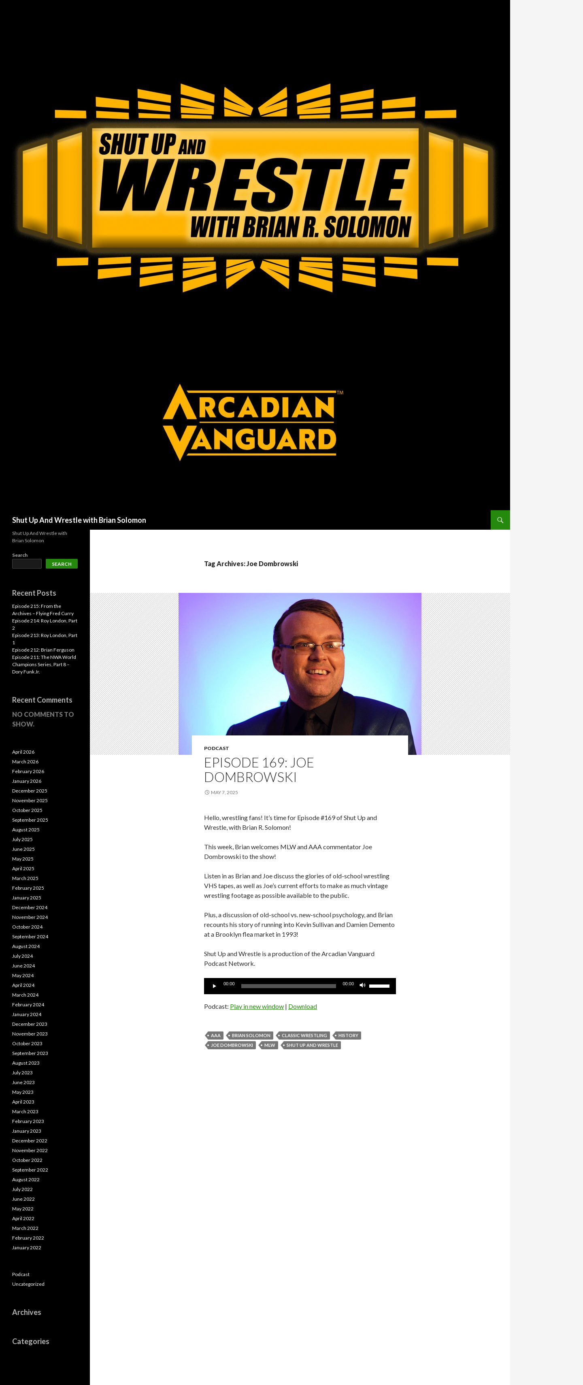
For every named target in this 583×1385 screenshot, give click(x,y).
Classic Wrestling (304, 1035)
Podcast (216, 748)
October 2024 (27, 927)
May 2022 (23, 1209)
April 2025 (23, 868)
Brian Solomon (251, 1035)
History (348, 1035)
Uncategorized (28, 1284)
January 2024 (26, 1014)
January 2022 (26, 1247)
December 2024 (29, 907)
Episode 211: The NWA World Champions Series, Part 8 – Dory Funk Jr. (44, 664)
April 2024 (23, 985)
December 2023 (29, 1024)
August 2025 (26, 830)
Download (302, 1006)
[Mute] (363, 986)
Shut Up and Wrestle (312, 1045)
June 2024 (23, 966)
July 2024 (22, 956)
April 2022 (23, 1218)
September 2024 (30, 936)
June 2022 (23, 1199)
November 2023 (30, 1034)
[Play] (215, 986)
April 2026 (23, 752)
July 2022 (22, 1189)
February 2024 (28, 1004)
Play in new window (257, 1006)
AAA (216, 1035)
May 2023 (23, 1092)
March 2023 (25, 1111)
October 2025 (27, 810)
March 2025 (25, 878)
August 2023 (26, 1063)
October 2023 (27, 1043)
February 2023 (28, 1121)
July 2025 (22, 839)
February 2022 (28, 1238)
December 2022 (29, 1141)
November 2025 (30, 800)
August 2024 (26, 946)
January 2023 (26, 1131)
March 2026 (25, 762)
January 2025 (26, 898)
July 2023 (22, 1073)
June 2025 (23, 849)
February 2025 (28, 888)
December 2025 (29, 791)
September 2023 (30, 1053)
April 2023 (23, 1102)
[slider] (288, 986)
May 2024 (23, 975)
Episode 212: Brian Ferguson (43, 650)
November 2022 (30, 1150)
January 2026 (26, 781)
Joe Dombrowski (232, 1045)
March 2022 (25, 1228)
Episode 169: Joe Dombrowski (259, 769)
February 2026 (28, 771)
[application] (300, 986)
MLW (269, 1045)
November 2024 (30, 917)
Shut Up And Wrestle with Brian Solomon (79, 520)
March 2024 (25, 995)
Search (20, 555)
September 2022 (30, 1170)
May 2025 (23, 859)
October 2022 (27, 1160)
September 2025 (30, 820)
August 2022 (26, 1179)
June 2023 (23, 1082)
